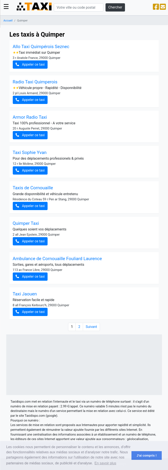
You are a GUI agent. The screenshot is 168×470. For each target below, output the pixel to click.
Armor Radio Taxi (30, 117)
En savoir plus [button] (105, 463)
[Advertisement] (84, 364)
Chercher (115, 7)
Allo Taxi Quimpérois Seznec (41, 46)
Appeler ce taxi (30, 64)
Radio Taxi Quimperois (35, 81)
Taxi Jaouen (25, 294)
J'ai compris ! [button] (147, 455)
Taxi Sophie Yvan (30, 152)
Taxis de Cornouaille (33, 187)
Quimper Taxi (26, 223)
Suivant (91, 327)
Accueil (8, 20)
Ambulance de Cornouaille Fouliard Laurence (57, 258)
